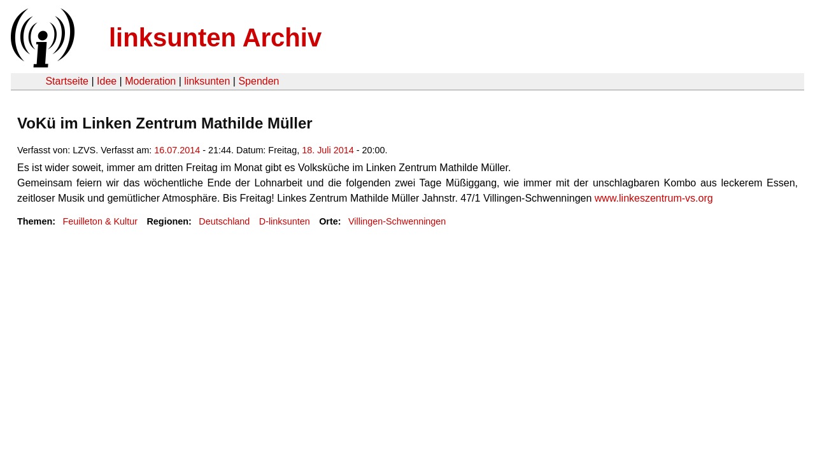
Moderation (150, 81)
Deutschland (224, 221)
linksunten (207, 81)
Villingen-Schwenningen (397, 221)
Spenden (258, 81)
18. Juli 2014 (328, 150)
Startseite (67, 81)
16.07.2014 (177, 150)
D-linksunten (284, 221)
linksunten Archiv (215, 38)
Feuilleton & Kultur (100, 221)
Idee (107, 81)
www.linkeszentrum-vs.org (654, 198)
